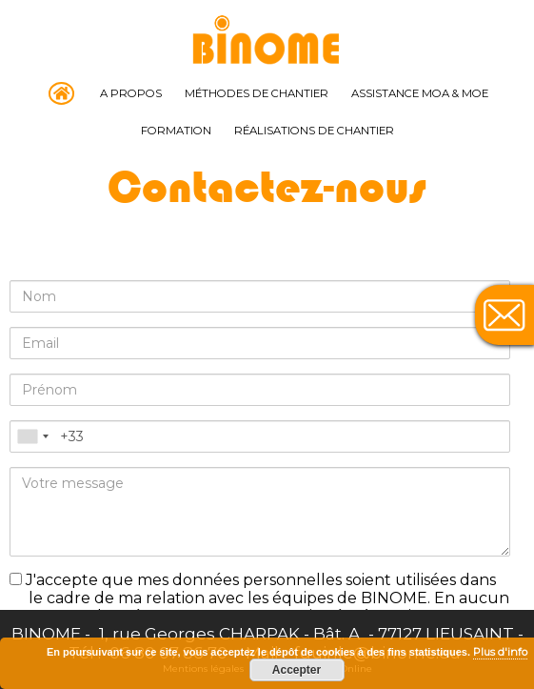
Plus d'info (500, 652)
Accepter (296, 670)
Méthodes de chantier (256, 93)
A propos (131, 93)
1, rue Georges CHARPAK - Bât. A (231, 633)
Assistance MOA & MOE (419, 93)
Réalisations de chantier (314, 130)
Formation (176, 130)
